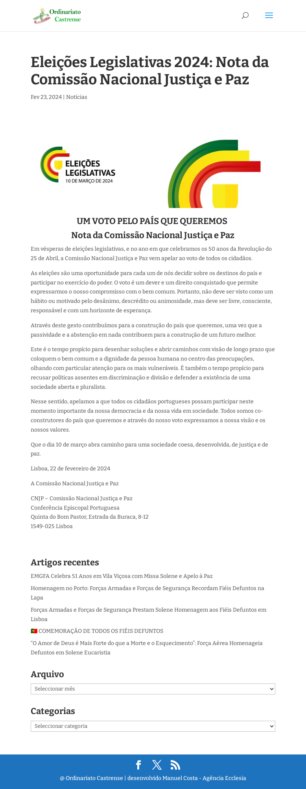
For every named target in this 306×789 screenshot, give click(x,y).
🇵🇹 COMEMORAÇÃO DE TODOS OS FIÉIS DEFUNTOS (97, 631)
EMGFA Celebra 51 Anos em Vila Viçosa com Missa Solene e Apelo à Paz (122, 576)
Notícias (76, 97)
